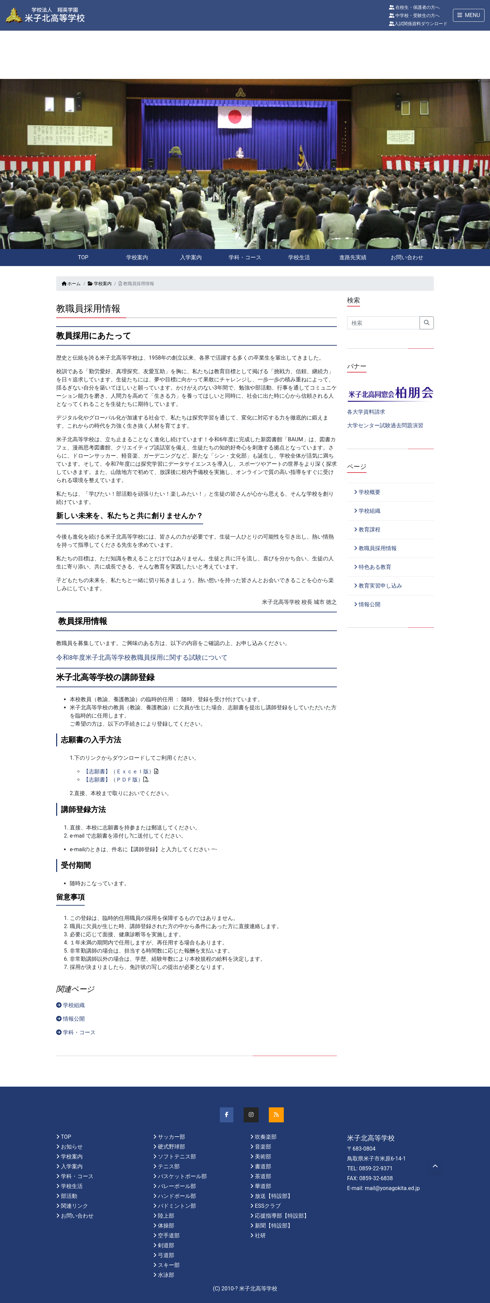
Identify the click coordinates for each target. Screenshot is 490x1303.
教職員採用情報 (375, 548)
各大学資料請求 (366, 412)
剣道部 (166, 1245)
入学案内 (191, 257)
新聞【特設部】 (274, 1225)
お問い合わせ (407, 257)
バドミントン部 (177, 1206)
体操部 (166, 1225)
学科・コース (245, 257)
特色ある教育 (372, 567)
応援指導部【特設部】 (282, 1216)
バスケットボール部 (182, 1176)
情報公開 (70, 1019)
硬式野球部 (171, 1146)
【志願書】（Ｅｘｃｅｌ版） (118, 771)
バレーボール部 (177, 1186)
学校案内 (137, 257)
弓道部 (166, 1255)
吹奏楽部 (266, 1137)
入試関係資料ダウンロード (418, 23)
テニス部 (169, 1166)
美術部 (263, 1156)
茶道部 (263, 1176)
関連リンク (74, 1206)
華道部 (263, 1186)
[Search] (383, 322)
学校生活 (299, 257)
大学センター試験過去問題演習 (385, 425)
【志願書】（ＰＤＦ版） (113, 779)
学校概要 (367, 492)
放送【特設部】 (274, 1196)
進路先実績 (352, 257)
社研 (260, 1235)
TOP (83, 257)
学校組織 (70, 1005)
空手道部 (169, 1235)
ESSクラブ (268, 1206)
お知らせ (72, 1146)
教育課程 (367, 529)
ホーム (71, 283)
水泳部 (166, 1275)
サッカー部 (171, 1137)
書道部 (263, 1166)
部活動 (69, 1196)
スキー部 (169, 1265)
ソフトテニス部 (177, 1156)
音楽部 (263, 1146)
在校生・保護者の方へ (414, 7)
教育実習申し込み (378, 585)
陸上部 (166, 1216)
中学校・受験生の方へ (414, 15)
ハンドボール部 (177, 1196)
